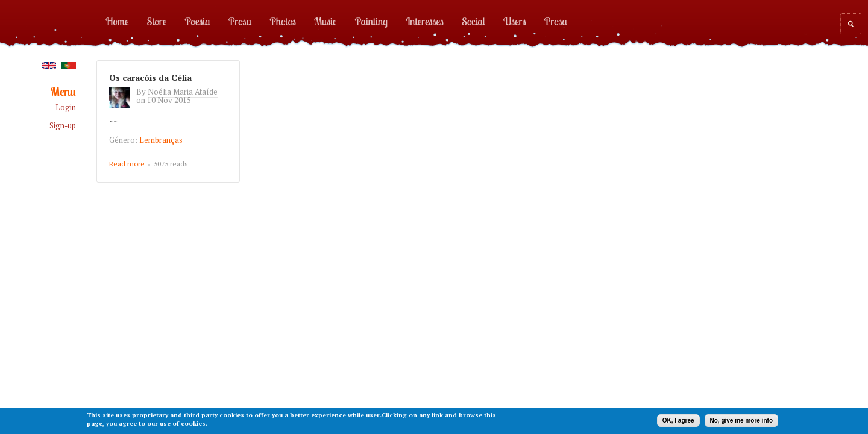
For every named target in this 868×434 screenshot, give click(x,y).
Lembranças (161, 139)
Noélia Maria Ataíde (183, 91)
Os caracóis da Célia (150, 77)
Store (157, 21)
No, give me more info (741, 420)
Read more (127, 163)
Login (65, 107)
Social (473, 21)
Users (514, 21)
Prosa (239, 21)
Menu (63, 92)
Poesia (197, 21)
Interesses (425, 21)
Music (325, 21)
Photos (282, 21)
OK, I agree (678, 420)
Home (117, 21)
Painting (371, 21)
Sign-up (62, 126)
